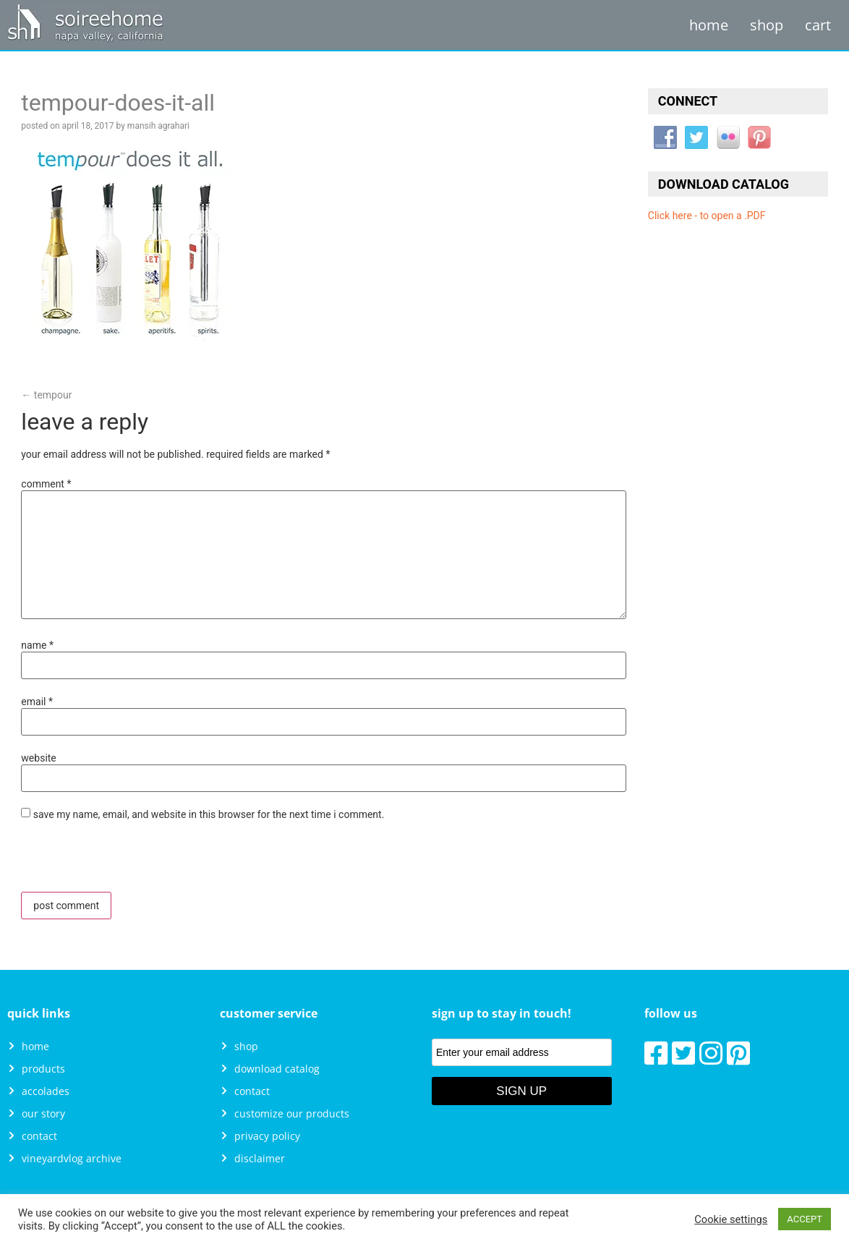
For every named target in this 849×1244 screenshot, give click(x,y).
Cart (818, 25)
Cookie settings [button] (730, 1219)
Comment (46, 484)
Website (38, 758)
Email (37, 701)
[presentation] (120, 860)
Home (708, 25)
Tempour (46, 395)
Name (37, 645)
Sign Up (521, 1091)
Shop (766, 25)
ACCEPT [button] (804, 1219)
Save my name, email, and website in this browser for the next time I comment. (209, 814)
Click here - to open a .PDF (707, 215)
